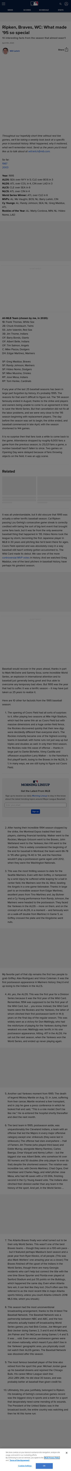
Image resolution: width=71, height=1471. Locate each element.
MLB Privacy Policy (51, 1458)
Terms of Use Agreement (19, 1460)
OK (44, 1466)
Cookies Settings (25, 1466)
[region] (35, 1459)
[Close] (67, 1453)
